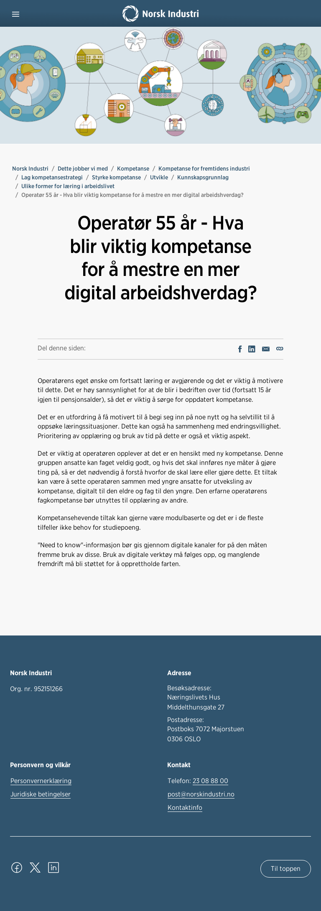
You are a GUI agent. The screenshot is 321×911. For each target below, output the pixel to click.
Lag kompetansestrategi (52, 177)
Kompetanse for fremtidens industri (204, 168)
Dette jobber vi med (83, 168)
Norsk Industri (30, 168)
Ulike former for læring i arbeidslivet (68, 186)
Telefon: (198, 781)
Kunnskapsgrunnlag (203, 177)
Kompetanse (133, 168)
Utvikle (159, 177)
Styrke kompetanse (116, 177)
